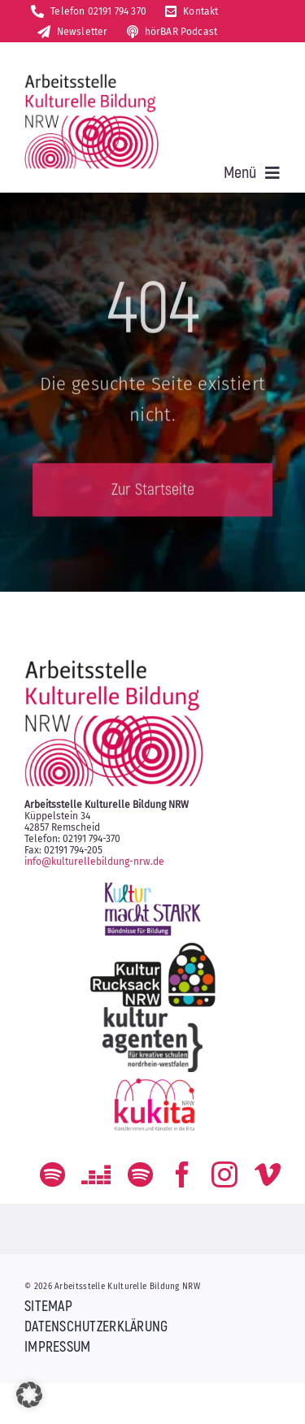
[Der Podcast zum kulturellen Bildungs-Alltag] (140, 1174)
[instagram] (224, 1174)
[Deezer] (96, 1174)
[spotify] (52, 1174)
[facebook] (182, 1174)
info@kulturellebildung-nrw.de (94, 861)
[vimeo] (268, 1174)
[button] (29, 1394)
